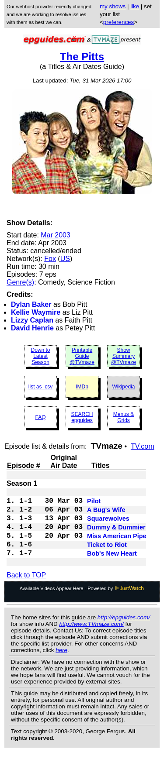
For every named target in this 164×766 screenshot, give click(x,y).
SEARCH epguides (82, 417)
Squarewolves (108, 524)
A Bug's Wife (106, 514)
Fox (50, 258)
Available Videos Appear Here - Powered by (82, 602)
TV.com (142, 446)
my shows (113, 6)
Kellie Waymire (35, 312)
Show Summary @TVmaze (123, 356)
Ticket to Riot (107, 556)
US (65, 258)
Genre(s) (20, 282)
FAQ (40, 417)
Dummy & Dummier (116, 535)
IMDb (82, 387)
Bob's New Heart (112, 566)
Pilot (94, 503)
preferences (118, 22)
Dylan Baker (31, 304)
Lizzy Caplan (32, 320)
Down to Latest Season (40, 356)
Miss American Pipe (116, 545)
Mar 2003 (55, 235)
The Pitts (82, 56)
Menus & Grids (123, 417)
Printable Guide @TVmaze (82, 356)
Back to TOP (26, 589)
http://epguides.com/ (124, 631)
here (61, 664)
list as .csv (40, 387)
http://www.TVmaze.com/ (91, 638)
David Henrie (32, 328)
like (134, 6)
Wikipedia (123, 387)
